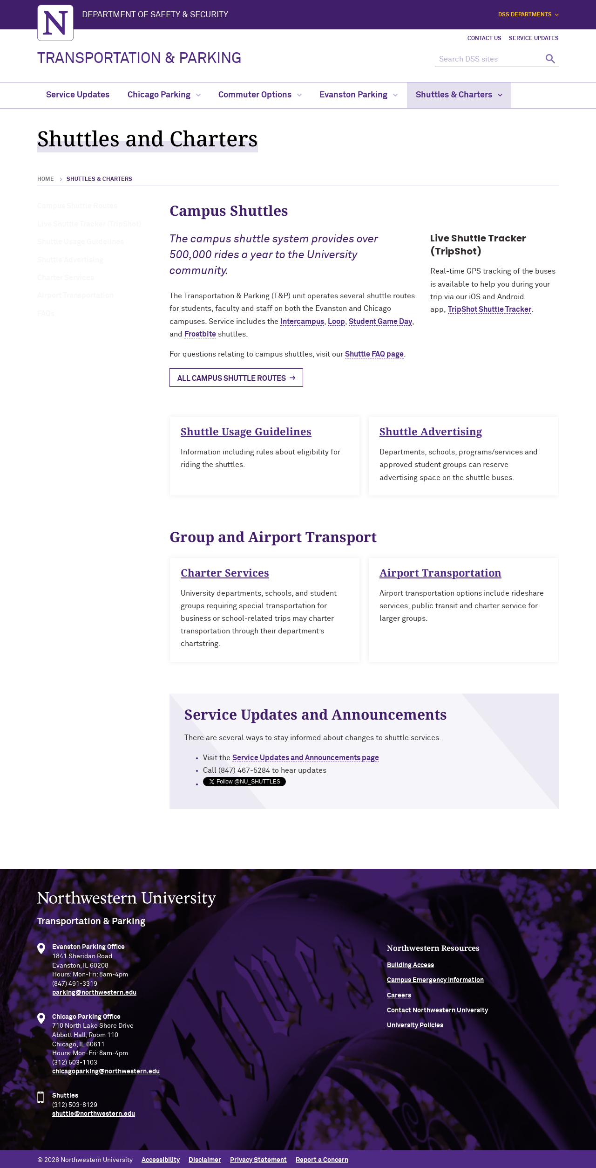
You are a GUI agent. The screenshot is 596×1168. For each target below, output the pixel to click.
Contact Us (484, 38)
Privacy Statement (258, 1157)
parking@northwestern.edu (94, 996)
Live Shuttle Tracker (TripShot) (89, 224)
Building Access (462, 968)
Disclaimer (205, 1157)
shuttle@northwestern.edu (93, 1117)
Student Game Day (380, 321)
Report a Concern (322, 1157)
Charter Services (65, 278)
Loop (336, 321)
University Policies (467, 1028)
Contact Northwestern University (489, 1013)
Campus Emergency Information (487, 983)
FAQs (45, 313)
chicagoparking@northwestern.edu (106, 1075)
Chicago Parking (164, 95)
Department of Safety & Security (155, 15)
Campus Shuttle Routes (77, 206)
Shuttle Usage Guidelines (80, 242)
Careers (451, 998)
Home (45, 179)
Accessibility (161, 1157)
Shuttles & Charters (459, 95)
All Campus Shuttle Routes (231, 378)
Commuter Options (260, 95)
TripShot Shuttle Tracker (489, 309)
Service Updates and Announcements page (313, 758)
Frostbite (200, 334)
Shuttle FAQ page (374, 354)
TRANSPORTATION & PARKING (139, 58)
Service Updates (534, 38)
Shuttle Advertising (70, 260)
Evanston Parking (358, 95)
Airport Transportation (75, 295)
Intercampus (302, 321)
